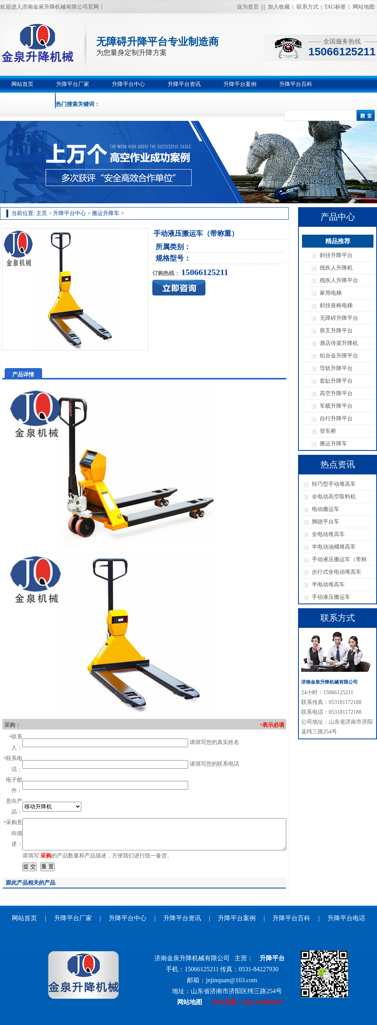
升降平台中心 (128, 84)
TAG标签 (335, 7)
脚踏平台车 (325, 522)
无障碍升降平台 (339, 318)
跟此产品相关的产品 (30, 883)
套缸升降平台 (336, 381)
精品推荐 (337, 241)
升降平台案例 (239, 84)
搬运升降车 (105, 213)
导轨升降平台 (336, 368)
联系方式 (307, 7)
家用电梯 (331, 293)
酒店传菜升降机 (339, 343)
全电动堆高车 (328, 534)
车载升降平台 (336, 406)
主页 (41, 213)
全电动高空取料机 (334, 497)
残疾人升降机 (336, 268)
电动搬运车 (325, 509)
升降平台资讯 (184, 84)
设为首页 (248, 7)
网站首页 (22, 84)
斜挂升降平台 (336, 255)
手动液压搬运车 (331, 597)
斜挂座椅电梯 (336, 305)
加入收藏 (279, 7)
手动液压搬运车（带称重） (339, 561)
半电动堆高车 (328, 584)
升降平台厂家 (72, 84)
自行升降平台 (336, 418)
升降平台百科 (295, 84)
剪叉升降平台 (336, 331)
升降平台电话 (27, 101)
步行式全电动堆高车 (336, 572)
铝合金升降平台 (339, 356)
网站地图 (364, 7)
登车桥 (328, 431)
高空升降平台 (336, 393)
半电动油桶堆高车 (334, 547)
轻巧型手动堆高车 (334, 484)
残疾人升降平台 (339, 280)
